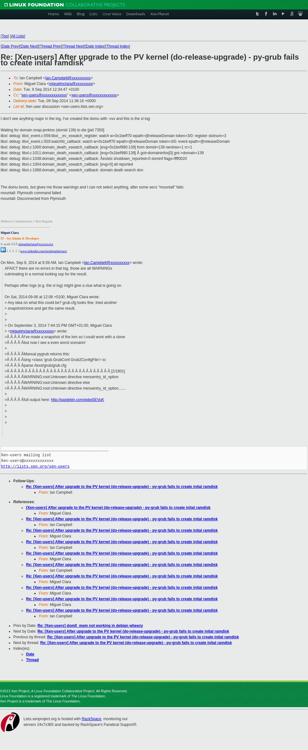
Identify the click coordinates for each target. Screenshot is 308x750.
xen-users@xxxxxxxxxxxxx (44, 95)
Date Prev (10, 46)
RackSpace (91, 719)
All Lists (17, 36)
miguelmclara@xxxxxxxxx (71, 84)
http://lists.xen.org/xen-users (35, 466)
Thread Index (118, 46)
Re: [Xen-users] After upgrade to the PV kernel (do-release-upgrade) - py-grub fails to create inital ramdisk (122, 486)
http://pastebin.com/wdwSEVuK (77, 400)
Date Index (95, 46)
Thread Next (73, 46)
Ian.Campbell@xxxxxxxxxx (68, 78)
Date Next (29, 46)
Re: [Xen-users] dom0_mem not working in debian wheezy (90, 625)
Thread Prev (50, 46)
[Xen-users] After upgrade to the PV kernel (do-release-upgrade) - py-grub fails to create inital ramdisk (118, 507)
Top (5, 36)
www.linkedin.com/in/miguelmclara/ (43, 251)
